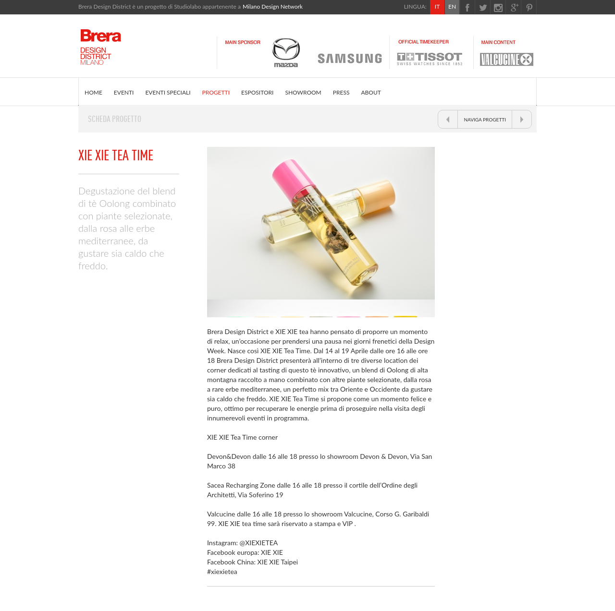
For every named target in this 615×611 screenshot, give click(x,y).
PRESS (341, 92)
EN (452, 6)
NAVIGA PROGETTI (485, 119)
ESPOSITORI (257, 92)
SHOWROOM (303, 92)
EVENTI (124, 92)
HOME (93, 92)
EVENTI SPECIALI (167, 92)
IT (437, 6)
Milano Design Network (273, 6)
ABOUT (371, 92)
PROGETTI (216, 92)
